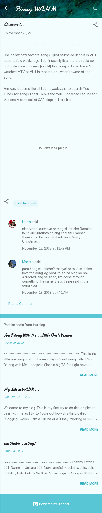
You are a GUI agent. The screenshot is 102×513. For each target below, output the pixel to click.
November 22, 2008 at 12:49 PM (46, 248)
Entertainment (25, 203)
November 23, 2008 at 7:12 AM (45, 292)
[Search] (95, 9)
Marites (28, 262)
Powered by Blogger (51, 504)
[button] (95, 25)
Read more (89, 375)
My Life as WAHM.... (22, 390)
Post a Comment (21, 304)
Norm (26, 222)
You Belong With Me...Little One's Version (38, 335)
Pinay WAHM (35, 9)
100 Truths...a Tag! (19, 444)
